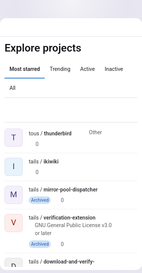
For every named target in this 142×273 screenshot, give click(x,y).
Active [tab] (87, 69)
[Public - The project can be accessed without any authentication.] (78, 133)
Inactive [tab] (114, 69)
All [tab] (12, 88)
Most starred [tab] (24, 69)
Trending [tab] (60, 69)
